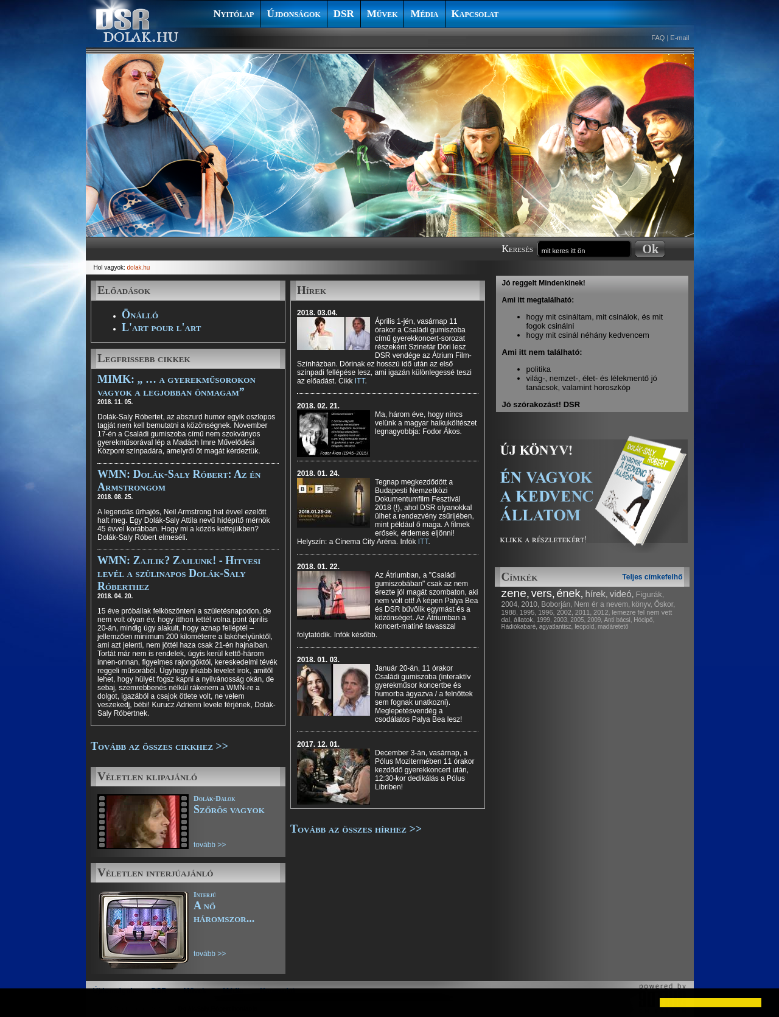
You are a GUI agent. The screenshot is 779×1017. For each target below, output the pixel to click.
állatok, (524, 619)
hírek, (596, 594)
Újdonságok (293, 13)
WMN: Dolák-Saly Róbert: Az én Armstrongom (178, 480)
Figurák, (650, 594)
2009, (595, 620)
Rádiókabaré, (519, 626)
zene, (515, 593)
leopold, (585, 626)
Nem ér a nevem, (602, 604)
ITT (360, 381)
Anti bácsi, (618, 620)
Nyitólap (234, 13)
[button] (19, 1002)
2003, (560, 620)
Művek (382, 13)
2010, (530, 604)
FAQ (658, 37)
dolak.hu (138, 267)
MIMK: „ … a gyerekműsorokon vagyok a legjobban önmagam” (176, 385)
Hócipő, (644, 620)
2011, (583, 612)
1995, (528, 612)
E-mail (679, 37)
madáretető (613, 626)
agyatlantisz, (556, 626)
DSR (344, 13)
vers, (543, 593)
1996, (546, 612)
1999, (544, 620)
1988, (510, 612)
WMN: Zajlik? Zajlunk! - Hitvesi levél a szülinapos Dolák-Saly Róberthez (178, 573)
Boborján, (556, 604)
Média (424, 13)
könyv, (642, 604)
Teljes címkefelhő (652, 577)
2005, (577, 620)
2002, (564, 612)
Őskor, (665, 604)
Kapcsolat (475, 13)
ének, (570, 593)
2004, (510, 604)
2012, (601, 612)
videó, (622, 594)
